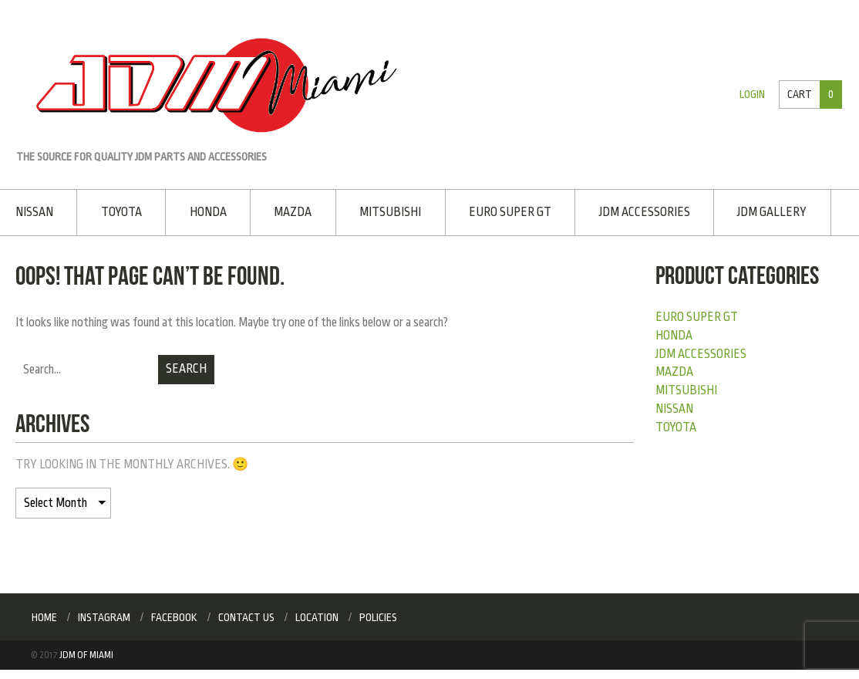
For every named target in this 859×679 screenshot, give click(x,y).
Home (44, 617)
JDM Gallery (772, 212)
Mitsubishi (390, 212)
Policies (378, 617)
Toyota (121, 212)
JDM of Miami (86, 655)
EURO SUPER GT (510, 212)
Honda (208, 212)
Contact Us (246, 617)
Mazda (293, 212)
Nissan (34, 212)
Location (317, 617)
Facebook (174, 617)
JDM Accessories (644, 212)
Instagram (104, 617)
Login (752, 94)
